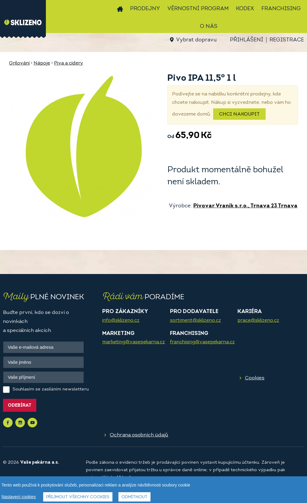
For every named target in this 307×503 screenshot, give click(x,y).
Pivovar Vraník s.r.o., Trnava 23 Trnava (245, 206)
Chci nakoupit (239, 114)
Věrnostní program (198, 9)
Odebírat (19, 405)
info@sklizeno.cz (120, 320)
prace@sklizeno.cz (258, 320)
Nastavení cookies (18, 496)
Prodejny (145, 9)
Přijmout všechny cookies (77, 497)
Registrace (287, 40)
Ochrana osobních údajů (139, 435)
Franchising (281, 9)
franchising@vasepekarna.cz (202, 342)
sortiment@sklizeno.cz (195, 320)
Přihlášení (246, 40)
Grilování (19, 63)
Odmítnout (134, 497)
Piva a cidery (68, 63)
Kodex (245, 9)
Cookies (254, 378)
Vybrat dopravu (196, 40)
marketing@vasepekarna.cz (133, 342)
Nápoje (42, 63)
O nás (208, 26)
